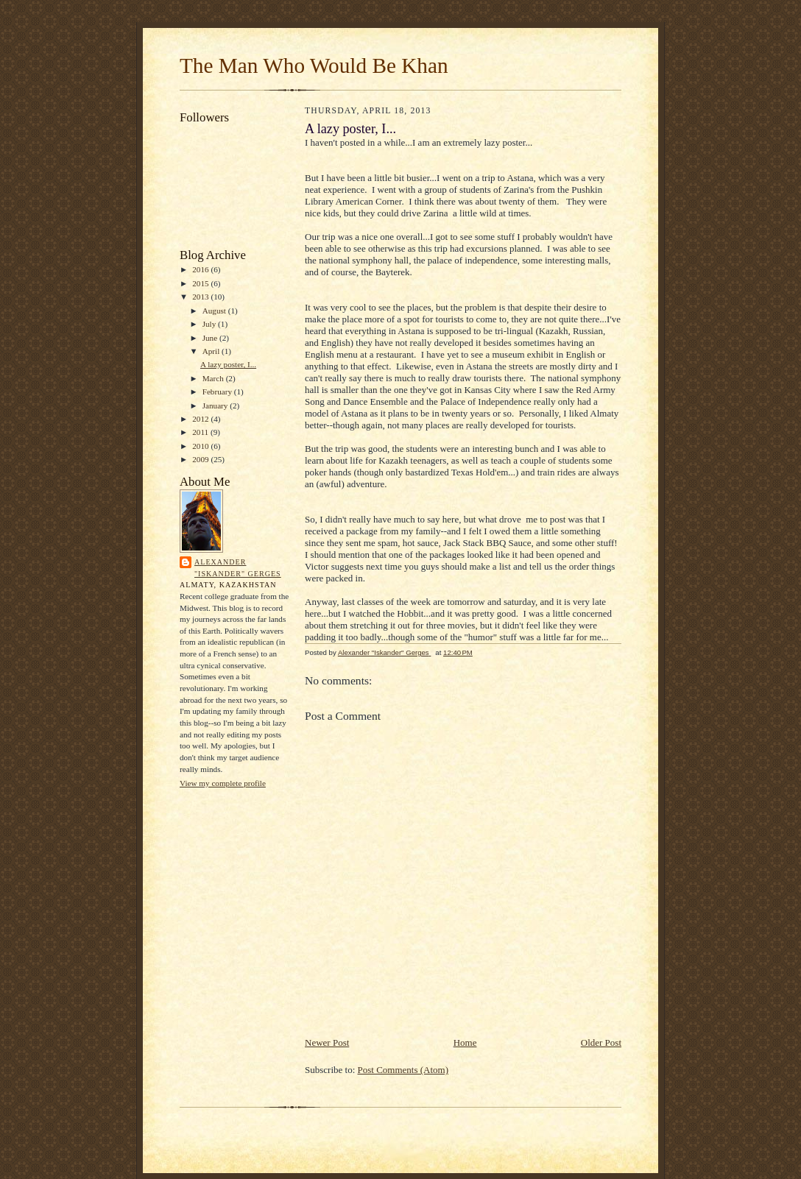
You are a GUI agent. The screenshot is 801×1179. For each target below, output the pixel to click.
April (212, 351)
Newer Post (327, 1042)
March (214, 378)
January (216, 405)
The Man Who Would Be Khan (314, 65)
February (218, 391)
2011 (201, 432)
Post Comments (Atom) (403, 1069)
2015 (201, 283)
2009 (201, 459)
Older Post (601, 1042)
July (210, 323)
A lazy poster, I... (228, 364)
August (215, 310)
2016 (201, 269)
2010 (201, 446)
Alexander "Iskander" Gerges (237, 568)
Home (465, 1042)
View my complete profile (223, 783)
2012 (201, 418)
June (210, 337)
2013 (201, 296)
